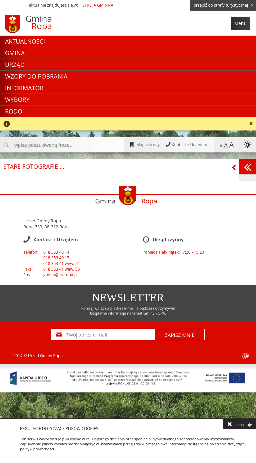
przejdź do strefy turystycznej (223, 5)
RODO (13, 111)
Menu (240, 23)
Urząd (15, 65)
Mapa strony (144, 144)
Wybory (17, 100)
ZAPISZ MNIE (179, 335)
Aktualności (25, 41)
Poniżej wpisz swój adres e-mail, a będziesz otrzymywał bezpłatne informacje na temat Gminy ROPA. (128, 311)
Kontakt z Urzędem (186, 144)
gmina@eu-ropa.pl (60, 275)
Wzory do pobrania (36, 76)
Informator (24, 88)
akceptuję (239, 424)
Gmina (15, 53)
